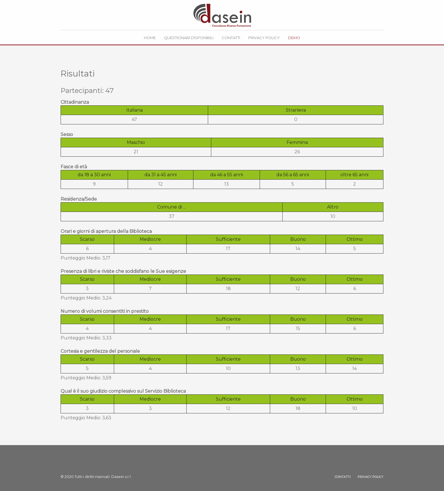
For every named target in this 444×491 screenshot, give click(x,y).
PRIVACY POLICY (370, 477)
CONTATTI (343, 477)
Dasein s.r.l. (121, 476)
